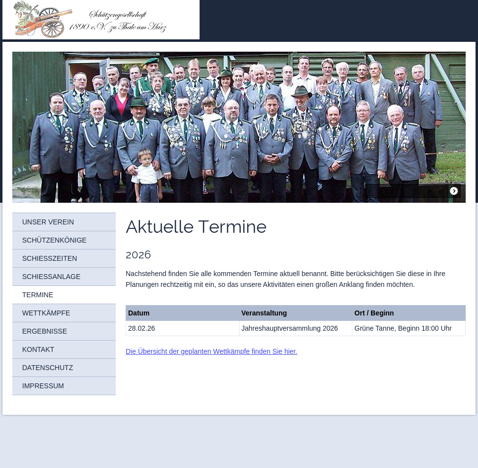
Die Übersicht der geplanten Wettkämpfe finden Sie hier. (211, 351)
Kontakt (38, 349)
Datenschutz (47, 368)
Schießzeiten (49, 258)
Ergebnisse (44, 331)
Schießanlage (51, 277)
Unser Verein (48, 222)
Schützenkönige (54, 240)
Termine (37, 295)
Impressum (43, 386)
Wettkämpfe (46, 313)
